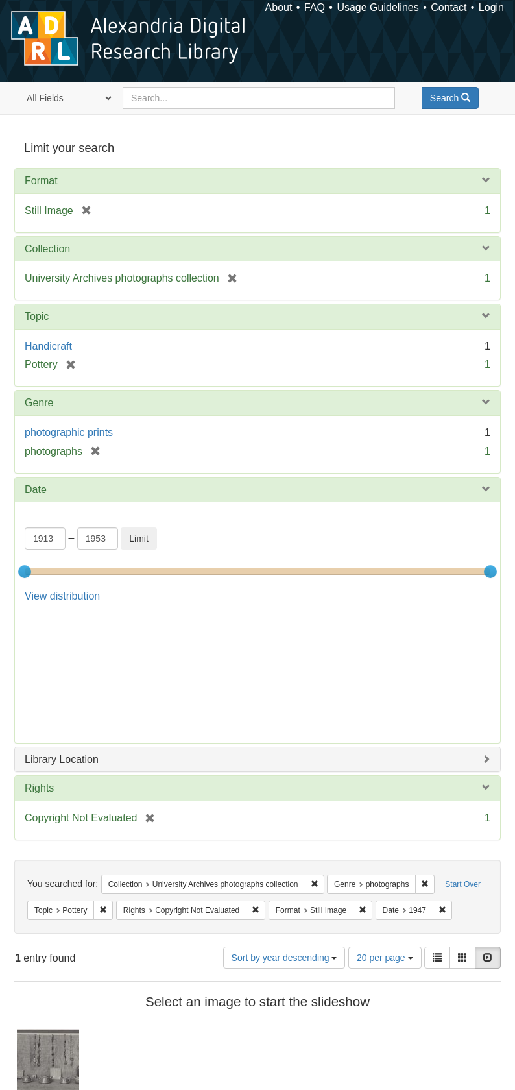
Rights (39, 658)
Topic (37, 316)
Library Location (62, 630)
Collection (47, 248)
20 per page (385, 828)
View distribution (62, 595)
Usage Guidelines (377, 7)
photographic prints (69, 432)
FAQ (314, 7)
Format (41, 180)
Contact (448, 7)
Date (36, 489)
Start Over (463, 755)
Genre (39, 402)
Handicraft (48, 346)
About (279, 7)
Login (491, 7)
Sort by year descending (284, 828)
